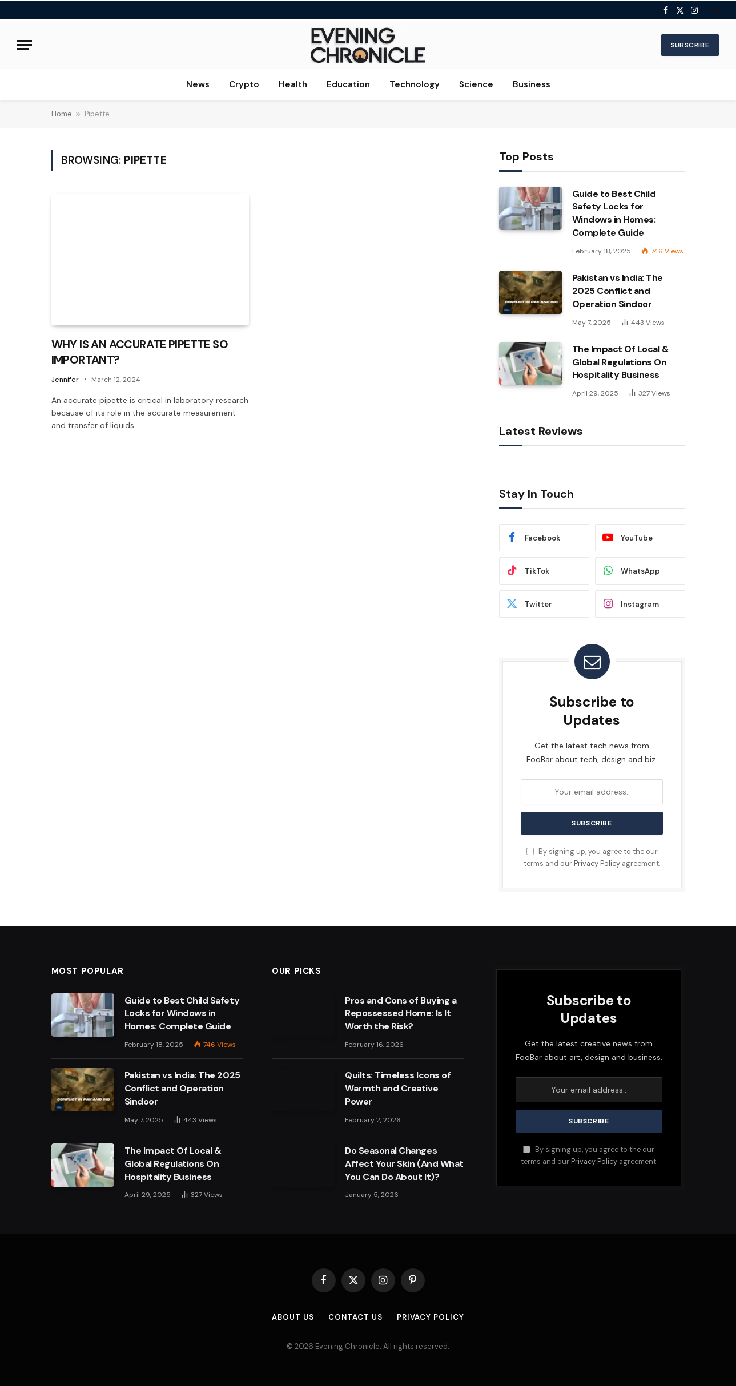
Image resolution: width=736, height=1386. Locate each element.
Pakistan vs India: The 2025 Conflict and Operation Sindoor (617, 291)
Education (348, 84)
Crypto (244, 84)
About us (292, 1317)
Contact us (355, 1317)
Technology (414, 84)
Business (531, 84)
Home (61, 114)
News (198, 84)
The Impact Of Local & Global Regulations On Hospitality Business (620, 362)
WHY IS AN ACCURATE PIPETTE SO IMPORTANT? (139, 352)
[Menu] (24, 45)
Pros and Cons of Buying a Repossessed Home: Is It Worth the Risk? (400, 1013)
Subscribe (690, 45)
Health (293, 84)
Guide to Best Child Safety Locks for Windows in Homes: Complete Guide (614, 213)
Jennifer (65, 379)
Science (476, 84)
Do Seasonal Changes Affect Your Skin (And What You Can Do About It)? (404, 1164)
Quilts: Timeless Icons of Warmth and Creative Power (398, 1088)
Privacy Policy (597, 863)
